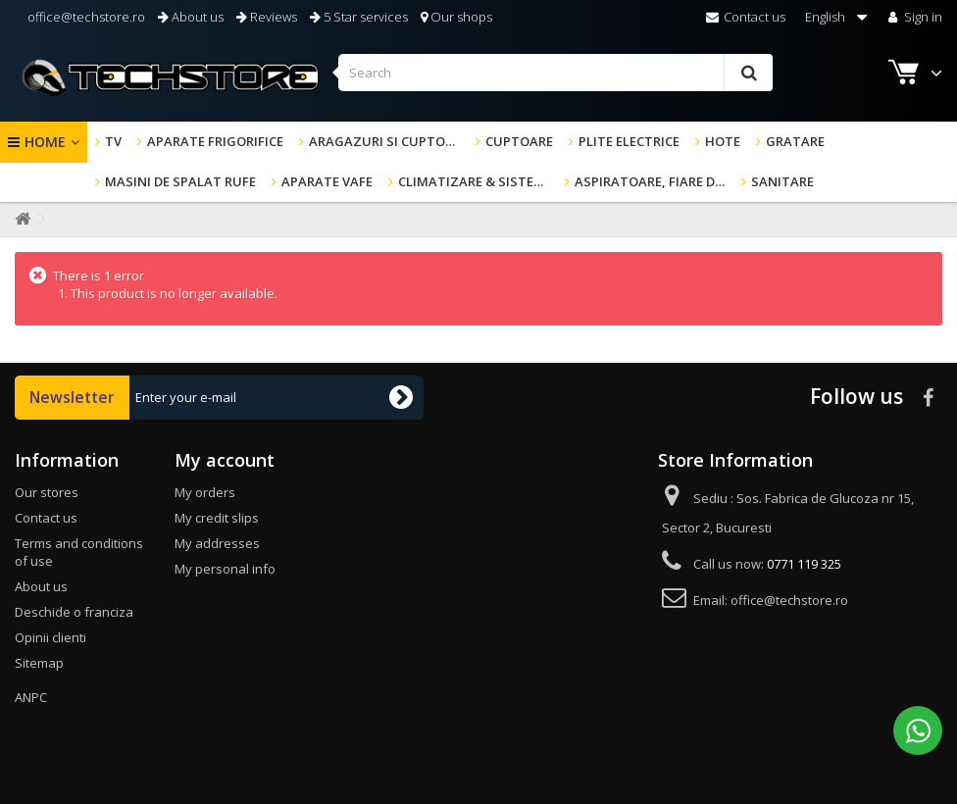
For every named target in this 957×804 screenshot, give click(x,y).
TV (113, 141)
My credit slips (217, 518)
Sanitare (782, 181)
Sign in (913, 16)
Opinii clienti (50, 637)
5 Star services (359, 16)
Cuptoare (519, 141)
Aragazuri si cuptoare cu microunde (388, 141)
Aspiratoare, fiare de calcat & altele (654, 181)
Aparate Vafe (327, 181)
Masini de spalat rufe (180, 181)
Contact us (745, 16)
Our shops (456, 16)
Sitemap (39, 663)
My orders (205, 492)
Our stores (46, 492)
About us (191, 16)
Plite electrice (629, 141)
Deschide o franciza (74, 612)
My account (225, 460)
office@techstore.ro (85, 16)
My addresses (217, 543)
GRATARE (795, 141)
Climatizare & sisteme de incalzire (477, 181)
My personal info (225, 569)
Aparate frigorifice (215, 141)
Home (45, 141)
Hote (722, 141)
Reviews (266, 16)
